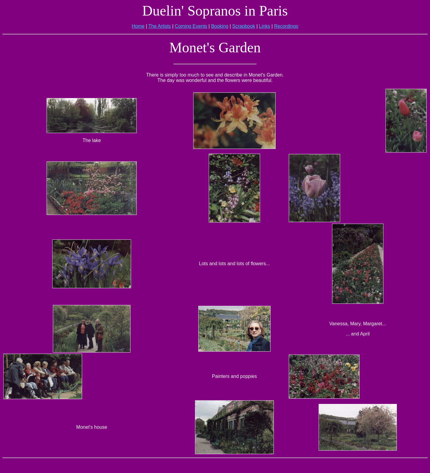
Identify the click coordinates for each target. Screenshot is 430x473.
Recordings (286, 26)
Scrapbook (243, 26)
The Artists (159, 26)
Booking (219, 26)
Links (264, 26)
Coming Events (191, 26)
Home (138, 26)
